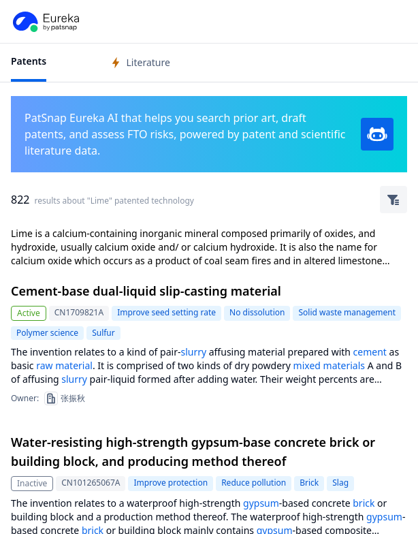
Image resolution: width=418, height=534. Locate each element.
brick (363, 503)
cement (370, 351)
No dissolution (257, 312)
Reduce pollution (253, 482)
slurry (193, 351)
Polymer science (47, 333)
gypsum (261, 503)
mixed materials (329, 365)
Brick (309, 482)
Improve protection (170, 482)
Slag (340, 482)
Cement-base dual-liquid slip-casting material (146, 291)
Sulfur (103, 333)
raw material (64, 365)
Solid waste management (347, 312)
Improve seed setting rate (166, 312)
